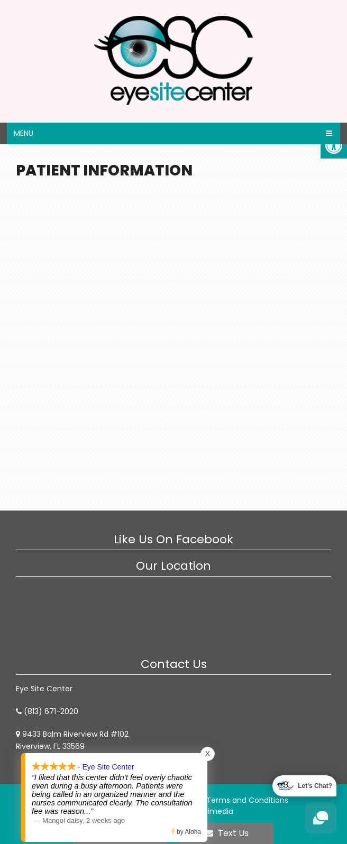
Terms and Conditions (247, 800)
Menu (23, 133)
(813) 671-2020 (51, 711)
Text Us (227, 833)
